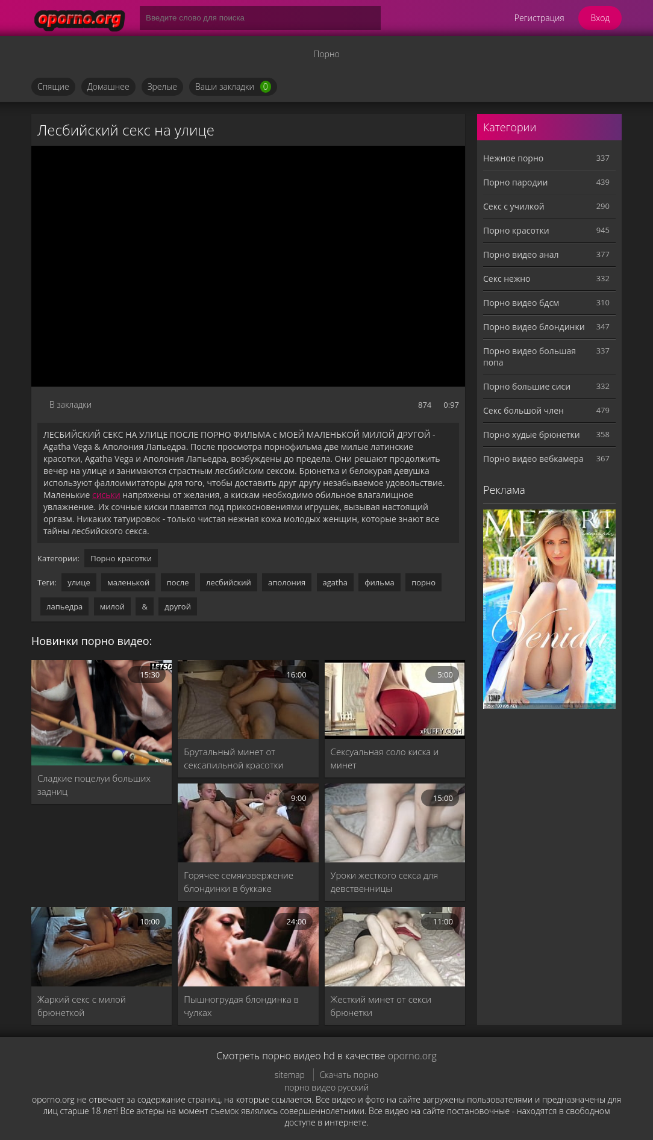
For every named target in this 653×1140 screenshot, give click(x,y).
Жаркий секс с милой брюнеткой (81, 1005)
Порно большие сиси (526, 386)
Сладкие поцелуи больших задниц (94, 784)
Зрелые (162, 86)
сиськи (106, 494)
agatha (335, 582)
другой (177, 606)
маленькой (128, 582)
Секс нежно (507, 278)
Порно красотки (121, 558)
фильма (379, 582)
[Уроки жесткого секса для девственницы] (395, 822)
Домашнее (108, 86)
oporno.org (412, 1055)
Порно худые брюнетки (531, 434)
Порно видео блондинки (534, 326)
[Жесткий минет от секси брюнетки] (395, 946)
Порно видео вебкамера (533, 458)
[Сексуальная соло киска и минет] (395, 699)
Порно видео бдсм (521, 302)
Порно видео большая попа (529, 356)
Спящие (53, 86)
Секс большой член (523, 410)
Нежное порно (513, 158)
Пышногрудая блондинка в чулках (241, 1005)
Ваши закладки (233, 87)
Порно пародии (515, 182)
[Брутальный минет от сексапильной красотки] (248, 699)
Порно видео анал (520, 254)
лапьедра (64, 606)
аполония (286, 582)
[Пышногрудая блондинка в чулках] (248, 946)
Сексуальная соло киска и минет (385, 758)
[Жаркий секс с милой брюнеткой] (101, 946)
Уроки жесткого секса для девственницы (385, 881)
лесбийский (228, 582)
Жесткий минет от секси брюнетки (381, 1005)
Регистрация (539, 17)
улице (78, 582)
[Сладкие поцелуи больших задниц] (101, 712)
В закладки (70, 404)
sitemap (290, 1074)
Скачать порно (349, 1074)
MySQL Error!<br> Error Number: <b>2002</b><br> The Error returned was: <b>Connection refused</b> (248, 266)
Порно (326, 54)
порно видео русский (326, 1087)
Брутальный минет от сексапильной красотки (233, 758)
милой (112, 606)
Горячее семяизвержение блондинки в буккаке (238, 881)
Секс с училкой (514, 206)
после (178, 582)
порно (423, 582)
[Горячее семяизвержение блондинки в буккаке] (248, 822)
